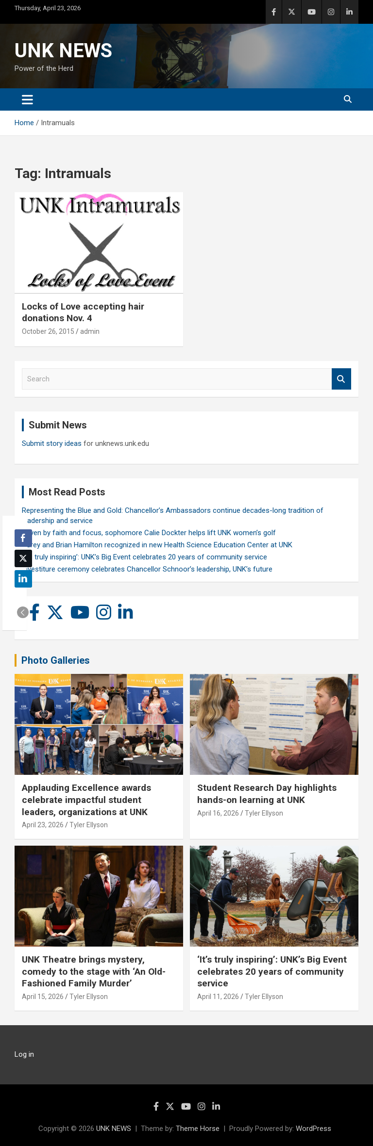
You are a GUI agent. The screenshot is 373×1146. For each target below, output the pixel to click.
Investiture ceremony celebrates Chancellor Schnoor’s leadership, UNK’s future (147, 569)
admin (90, 331)
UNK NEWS (63, 50)
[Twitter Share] (23, 558)
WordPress (313, 1128)
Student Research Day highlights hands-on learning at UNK (267, 793)
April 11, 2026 (218, 996)
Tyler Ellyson (88, 825)
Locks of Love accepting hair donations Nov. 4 (83, 312)
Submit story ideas (52, 443)
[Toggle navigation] (27, 99)
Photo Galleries (55, 660)
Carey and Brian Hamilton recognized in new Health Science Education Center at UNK (157, 544)
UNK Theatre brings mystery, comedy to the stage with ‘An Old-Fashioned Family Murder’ (94, 971)
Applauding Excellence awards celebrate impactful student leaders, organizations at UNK (86, 799)
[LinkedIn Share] (23, 579)
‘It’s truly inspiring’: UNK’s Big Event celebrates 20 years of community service (144, 557)
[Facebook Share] (23, 538)
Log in (24, 1054)
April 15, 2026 (43, 996)
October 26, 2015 (48, 331)
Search (341, 379)
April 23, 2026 (43, 825)
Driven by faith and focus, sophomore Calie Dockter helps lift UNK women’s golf (149, 532)
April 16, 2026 (218, 813)
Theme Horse (198, 1128)
